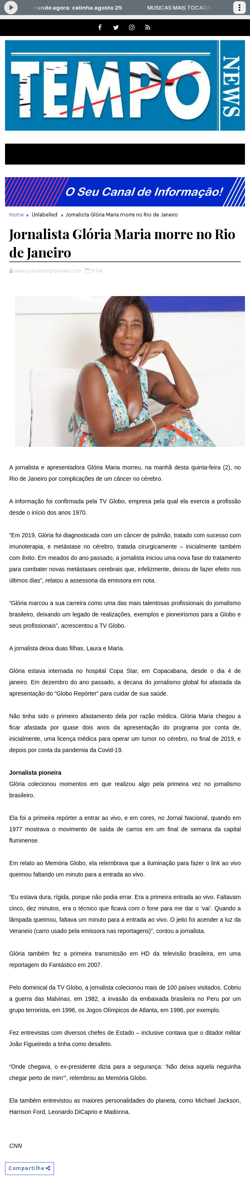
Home (16, 214)
